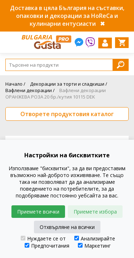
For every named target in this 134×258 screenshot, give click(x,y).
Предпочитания (47, 245)
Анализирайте (94, 238)
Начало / (15, 84)
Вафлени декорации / (30, 90)
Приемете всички (38, 211)
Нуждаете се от (43, 238)
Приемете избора (95, 211)
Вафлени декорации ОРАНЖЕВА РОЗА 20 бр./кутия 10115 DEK (55, 93)
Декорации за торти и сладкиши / (68, 84)
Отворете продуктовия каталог (67, 114)
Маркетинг (94, 245)
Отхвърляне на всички (67, 227)
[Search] (67, 65)
